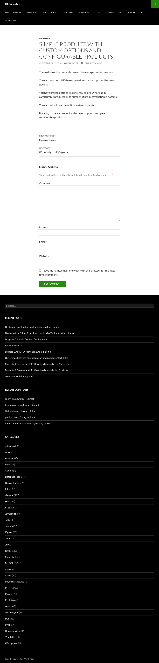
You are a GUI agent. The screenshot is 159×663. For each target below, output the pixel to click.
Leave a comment (93, 63)
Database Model (13, 476)
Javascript (32, 12)
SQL (7, 618)
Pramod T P (72, 63)
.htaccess (10, 445)
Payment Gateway (14, 581)
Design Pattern (13, 482)
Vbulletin (10, 637)
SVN (7, 624)
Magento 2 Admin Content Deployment (26, 339)
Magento (17, 12)
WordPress (83, 12)
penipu (8, 417)
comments (10, 20)
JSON (8, 538)
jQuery (131, 12)
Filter (8, 489)
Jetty (7, 519)
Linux (120, 12)
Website (44, 256)
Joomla (110, 12)
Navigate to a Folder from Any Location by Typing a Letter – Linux (39, 333)
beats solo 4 (11, 404)
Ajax (7, 452)
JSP (7, 544)
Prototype (10, 600)
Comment (45, 183)
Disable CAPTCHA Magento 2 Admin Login (28, 351)
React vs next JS (13, 345)
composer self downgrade (18, 376)
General (9, 495)
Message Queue (79, 137)
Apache (9, 458)
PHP (7, 12)
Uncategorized (12, 630)
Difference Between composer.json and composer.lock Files (36, 357)
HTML (44, 12)
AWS (7, 464)
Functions (68, 12)
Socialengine (11, 612)
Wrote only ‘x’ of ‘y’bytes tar (79, 150)
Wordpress (11, 643)
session (9, 606)
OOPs (8, 575)
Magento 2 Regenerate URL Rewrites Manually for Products (36, 370)
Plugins (97, 12)
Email (43, 241)
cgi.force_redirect (24, 398)
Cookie (9, 470)
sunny (8, 398)
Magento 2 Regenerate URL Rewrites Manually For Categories (37, 364)
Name (43, 227)
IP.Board (9, 507)
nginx (8, 569)
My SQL (54, 12)
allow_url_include (30, 404)
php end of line (27, 411)
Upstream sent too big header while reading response (33, 327)
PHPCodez (12, 4)
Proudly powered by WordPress (19, 659)
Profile (143, 12)
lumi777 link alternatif (17, 423)
